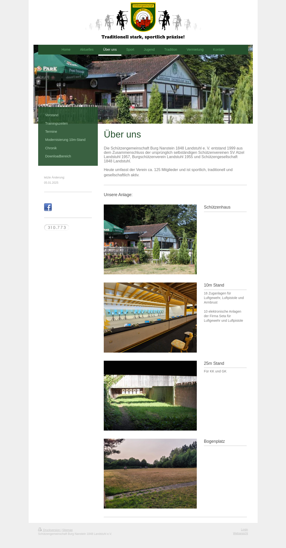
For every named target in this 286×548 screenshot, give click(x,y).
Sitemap (67, 530)
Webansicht (240, 533)
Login (244, 529)
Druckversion (49, 530)
